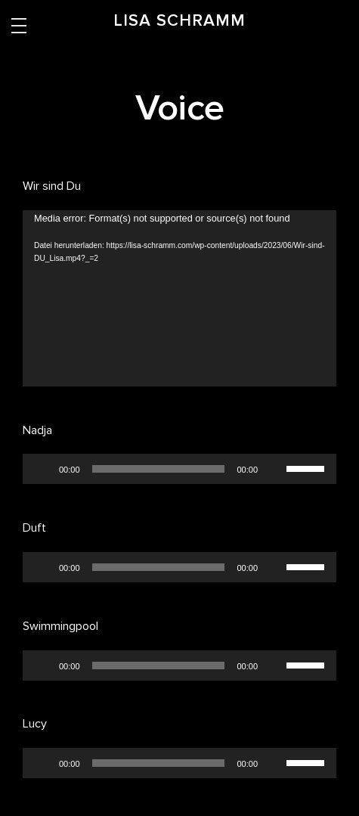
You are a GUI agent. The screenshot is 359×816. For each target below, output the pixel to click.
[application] (179, 298)
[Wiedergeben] (42, 468)
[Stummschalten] (274, 468)
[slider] (158, 469)
